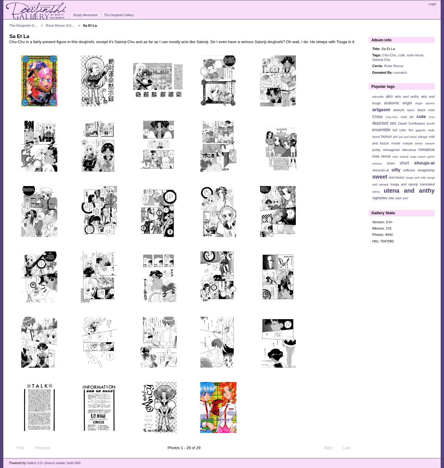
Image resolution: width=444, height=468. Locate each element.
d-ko (432, 117)
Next (331, 448)
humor (386, 137)
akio (389, 96)
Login (432, 4)
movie (395, 143)
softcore (409, 170)
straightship (426, 170)
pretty (376, 150)
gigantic (421, 130)
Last (349, 448)
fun (411, 130)
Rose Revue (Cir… (60, 25)
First (17, 448)
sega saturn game (422, 156)
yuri (405, 198)
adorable (378, 96)
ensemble (381, 129)
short (404, 163)
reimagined (391, 150)
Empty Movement (85, 15)
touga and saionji (404, 184)
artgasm (381, 109)
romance (426, 149)
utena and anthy (409, 190)
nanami (430, 143)
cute (401, 55)
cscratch (400, 72)
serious (377, 163)
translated (427, 184)
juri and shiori (408, 136)
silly (396, 169)
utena (376, 191)
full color (399, 130)
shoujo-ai (424, 162)
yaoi (398, 198)
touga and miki (416, 177)
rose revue (415, 55)
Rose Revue (393, 66)
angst (418, 103)
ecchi (431, 123)
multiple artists (413, 143)
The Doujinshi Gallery (119, 15)
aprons (430, 103)
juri (395, 136)
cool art (406, 117)
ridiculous (409, 150)
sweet (380, 176)
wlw (391, 198)
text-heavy (396, 177)
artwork (398, 110)
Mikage (423, 136)
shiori (391, 163)
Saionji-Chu (381, 59)
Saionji (404, 156)
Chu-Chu (389, 55)
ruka (395, 156)
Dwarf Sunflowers (411, 123)
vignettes (380, 198)
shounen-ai (380, 170)
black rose (426, 110)
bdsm (411, 110)
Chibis (377, 117)
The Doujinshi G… (23, 25)
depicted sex (384, 123)
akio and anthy (407, 96)
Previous (39, 448)
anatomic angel (398, 103)
